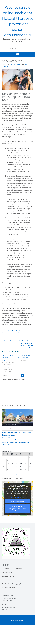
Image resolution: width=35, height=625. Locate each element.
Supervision (7, 341)
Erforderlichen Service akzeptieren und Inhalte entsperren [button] (17, 508)
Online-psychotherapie (9, 598)
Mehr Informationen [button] (17, 497)
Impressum (14, 620)
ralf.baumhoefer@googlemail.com (16, 584)
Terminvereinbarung (8, 607)
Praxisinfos (5, 603)
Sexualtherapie (7, 437)
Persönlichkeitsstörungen (16, 331)
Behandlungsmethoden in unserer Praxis (16, 433)
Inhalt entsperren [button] (17, 501)
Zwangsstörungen (7, 368)
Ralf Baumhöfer (7, 600)
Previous (4, 417)
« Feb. (17, 474)
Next (30, 417)
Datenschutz (21, 620)
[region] (17, 417)
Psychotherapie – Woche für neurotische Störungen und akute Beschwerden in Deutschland (16, 442)
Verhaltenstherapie (20, 333)
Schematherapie (7, 333)
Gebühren (5, 605)
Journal (4, 609)
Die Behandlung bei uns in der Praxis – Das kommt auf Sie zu (24, 357)
